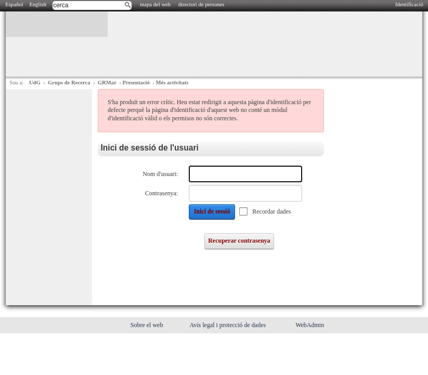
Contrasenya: (161, 193)
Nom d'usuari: (160, 174)
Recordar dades (271, 211)
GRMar (107, 82)
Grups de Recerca (69, 82)
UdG (35, 82)
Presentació (135, 82)
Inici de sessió (212, 211)
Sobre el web (148, 325)
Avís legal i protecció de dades (228, 325)
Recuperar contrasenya (239, 240)
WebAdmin (309, 325)
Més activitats (171, 82)
